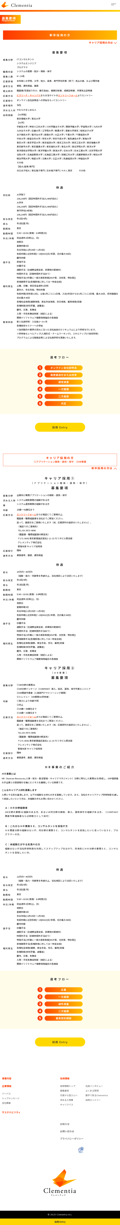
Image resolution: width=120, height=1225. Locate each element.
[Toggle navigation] (114, 5)
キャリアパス (66, 1104)
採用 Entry (60, 427)
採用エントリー (93, 1099)
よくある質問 (92, 1090)
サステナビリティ (11, 1112)
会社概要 (6, 1102)
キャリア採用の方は (103, 42)
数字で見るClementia (97, 1095)
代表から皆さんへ (68, 1095)
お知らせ (64, 1124)
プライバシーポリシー (72, 1138)
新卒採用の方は (104, 468)
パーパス (6, 1093)
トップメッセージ (10, 1098)
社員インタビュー (94, 1086)
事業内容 (6, 1078)
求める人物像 (66, 1099)
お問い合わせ (67, 1131)
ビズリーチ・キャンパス (29, 95)
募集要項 (64, 1090)
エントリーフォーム (67, 95)
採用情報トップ (67, 1086)
